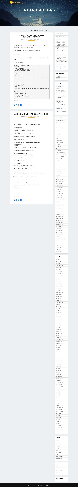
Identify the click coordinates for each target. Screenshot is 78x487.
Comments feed (59, 470)
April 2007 (57, 421)
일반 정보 (57, 251)
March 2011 (58, 331)
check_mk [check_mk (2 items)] (59, 86)
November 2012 (58, 302)
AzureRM (57, 134)
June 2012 (57, 310)
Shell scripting (58, 216)
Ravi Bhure (24, 116)
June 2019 (57, 267)
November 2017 (58, 273)
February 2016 (58, 281)
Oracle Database (59, 193)
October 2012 (58, 304)
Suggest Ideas (58, 450)
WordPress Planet (59, 458)
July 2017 (57, 279)
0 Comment (39, 39)
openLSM (57, 191)
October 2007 (58, 409)
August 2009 (58, 366)
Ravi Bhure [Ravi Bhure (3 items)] (60, 107)
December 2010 (58, 337)
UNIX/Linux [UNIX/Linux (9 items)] (59, 111)
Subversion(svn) (59, 222)
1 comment (39, 116)
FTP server (58, 150)
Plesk (57, 201)
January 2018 (58, 271)
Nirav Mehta (58, 446)
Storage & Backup (59, 220)
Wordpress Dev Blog (59, 456)
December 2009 (58, 357)
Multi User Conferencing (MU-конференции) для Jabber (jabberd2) (61, 38)
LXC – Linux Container (60, 64)
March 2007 (58, 423)
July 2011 (57, 323)
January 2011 (58, 335)
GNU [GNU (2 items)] (59, 91)
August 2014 (58, 294)
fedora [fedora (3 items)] (62, 90)
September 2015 (59, 286)
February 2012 (58, 314)
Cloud (57, 138)
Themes (57, 454)
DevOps (57, 144)
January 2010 (58, 355)
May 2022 (57, 259)
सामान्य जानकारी (58, 243)
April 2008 (57, 397)
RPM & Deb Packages (59, 208)
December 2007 (58, 405)
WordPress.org (58, 472)
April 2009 (57, 374)
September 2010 (59, 343)
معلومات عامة (60, 240)
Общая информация (59, 238)
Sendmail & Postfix (59, 214)
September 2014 (59, 292)
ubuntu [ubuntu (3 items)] (65, 109)
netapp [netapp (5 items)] (57, 101)
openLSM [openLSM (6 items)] (58, 102)
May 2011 (57, 327)
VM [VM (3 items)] (56, 112)
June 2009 (57, 370)
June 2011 (57, 325)
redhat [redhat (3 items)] (63, 107)
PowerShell (58, 203)
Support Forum (58, 452)
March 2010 (58, 351)
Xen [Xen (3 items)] (62, 112)
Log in (57, 466)
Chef (57, 136)
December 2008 (58, 380)
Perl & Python (58, 197)
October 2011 (58, 318)
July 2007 (57, 415)
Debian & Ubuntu (59, 142)
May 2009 (57, 372)
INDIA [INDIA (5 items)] (57, 92)
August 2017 (58, 277)
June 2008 (57, 392)
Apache (57, 125)
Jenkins (57, 175)
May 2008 (57, 394)
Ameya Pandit (58, 440)
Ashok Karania (58, 442)
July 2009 (57, 368)
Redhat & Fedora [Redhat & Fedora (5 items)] (59, 108)
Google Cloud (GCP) (59, 156)
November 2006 (58, 431)
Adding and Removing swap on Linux (31, 114)
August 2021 (58, 261)
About (59, 1)
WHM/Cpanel (58, 234)
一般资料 (57, 249)
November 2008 (58, 382)
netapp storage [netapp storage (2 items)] (61, 101)
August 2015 (58, 288)
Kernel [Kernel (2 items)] (63, 94)
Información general (59, 162)
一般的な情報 (58, 247)
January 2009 (58, 378)
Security (57, 212)
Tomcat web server (59, 224)
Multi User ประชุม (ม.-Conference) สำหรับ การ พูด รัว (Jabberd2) (61, 61)
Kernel (57, 177)
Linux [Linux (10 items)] (64, 96)
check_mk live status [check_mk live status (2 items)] (62, 86)
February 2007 (58, 425)
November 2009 (58, 360)
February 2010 (58, 353)
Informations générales (60, 169)
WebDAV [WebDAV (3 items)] (61, 112)
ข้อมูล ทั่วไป (58, 245)
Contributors (64, 1)
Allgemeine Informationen (60, 122)
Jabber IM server (59, 173)
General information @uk (60, 154)
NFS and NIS (58, 189)
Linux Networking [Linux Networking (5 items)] (59, 97)
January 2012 (58, 316)
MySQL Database (59, 183)
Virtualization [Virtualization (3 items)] (64, 111)
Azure (57, 132)
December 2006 (58, 429)
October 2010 (58, 341)
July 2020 (57, 263)
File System (58, 148)
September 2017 (59, 275)
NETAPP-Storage (59, 187)
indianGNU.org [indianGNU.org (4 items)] (58, 94)
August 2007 (58, 413)
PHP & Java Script (59, 199)
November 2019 (58, 265)
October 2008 (58, 384)
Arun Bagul (24, 39)
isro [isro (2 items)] (61, 94)
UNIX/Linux (58, 228)
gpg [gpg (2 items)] (60, 91)
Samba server (58, 210)
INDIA (57, 160)
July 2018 (57, 269)
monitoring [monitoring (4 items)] (58, 98)
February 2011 (58, 333)
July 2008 (57, 390)
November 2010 (58, 339)
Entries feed (58, 468)
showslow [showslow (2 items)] (64, 108)
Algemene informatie (60, 120)
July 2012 (57, 308)
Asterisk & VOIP (58, 127)
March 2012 (58, 312)
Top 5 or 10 (58, 226)
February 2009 (58, 376)
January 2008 (58, 403)
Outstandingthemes (46, 485)
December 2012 (58, 300)
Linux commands (59, 179)
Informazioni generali (60, 171)
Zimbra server (58, 236)
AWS (57, 130)
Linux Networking (59, 181)
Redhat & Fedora (59, 206)
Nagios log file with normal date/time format (31, 36)
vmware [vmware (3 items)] (58, 112)
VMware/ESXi (58, 232)
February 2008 (58, 401)
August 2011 (58, 320)
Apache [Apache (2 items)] (57, 86)
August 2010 (58, 345)
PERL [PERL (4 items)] (60, 104)
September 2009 (59, 364)
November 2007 (58, 407)
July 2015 (57, 290)
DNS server (58, 146)
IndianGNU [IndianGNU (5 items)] (60, 92)
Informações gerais (59, 164)
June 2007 (57, 417)
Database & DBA (59, 140)
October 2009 (58, 362)
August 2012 (58, 306)
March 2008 (58, 399)
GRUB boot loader (59, 158)
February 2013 (58, 296)
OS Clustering (58, 195)
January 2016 (58, 283)
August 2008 (58, 388)
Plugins (57, 448)
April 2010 (57, 349)
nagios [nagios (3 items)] (63, 100)
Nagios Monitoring (59, 185)
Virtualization (58, 230)
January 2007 (58, 427)
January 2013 (58, 298)
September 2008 (59, 386)
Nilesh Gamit (58, 444)
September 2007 (59, 411)
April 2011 (57, 329)
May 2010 (57, 347)
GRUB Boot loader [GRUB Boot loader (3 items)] (63, 91)
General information (59, 152)
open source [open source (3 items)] (62, 102)
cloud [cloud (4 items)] (57, 88)
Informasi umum (59, 166)
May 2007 (57, 419)
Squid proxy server (59, 218)
